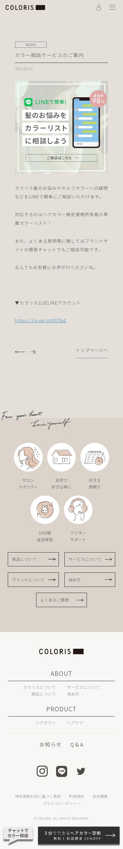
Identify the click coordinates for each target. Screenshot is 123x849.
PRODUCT (61, 708)
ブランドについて (28, 579)
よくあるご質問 (54, 600)
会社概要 (100, 796)
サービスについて (85, 559)
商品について (24, 559)
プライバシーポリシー (61, 803)
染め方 (75, 579)
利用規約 (76, 796)
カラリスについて (39, 687)
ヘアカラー (45, 722)
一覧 (32, 352)
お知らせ (50, 744)
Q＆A (77, 744)
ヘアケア (75, 722)
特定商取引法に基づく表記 (38, 796)
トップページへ (92, 350)
